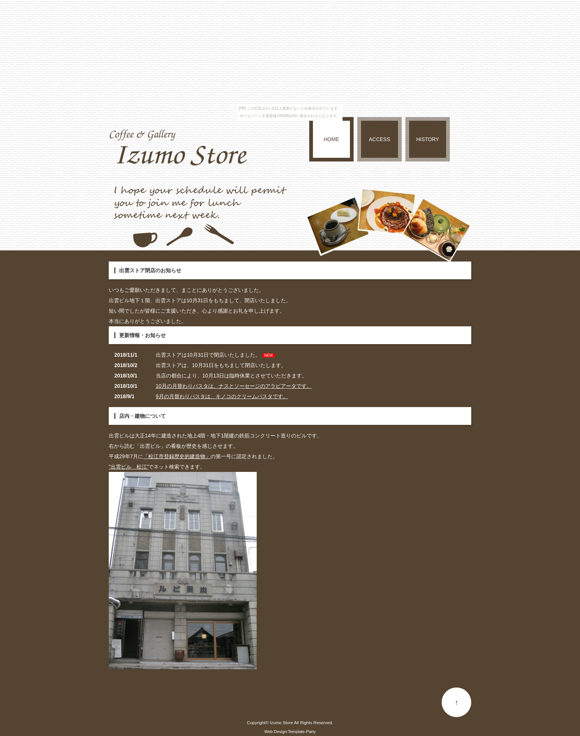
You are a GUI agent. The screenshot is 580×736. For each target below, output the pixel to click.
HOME (331, 139)
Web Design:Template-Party (290, 731)
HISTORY (427, 139)
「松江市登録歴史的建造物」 (176, 456)
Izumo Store (281, 722)
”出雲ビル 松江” (128, 467)
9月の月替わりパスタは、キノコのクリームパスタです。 (222, 396)
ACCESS (379, 139)
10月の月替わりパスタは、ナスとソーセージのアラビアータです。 (234, 386)
